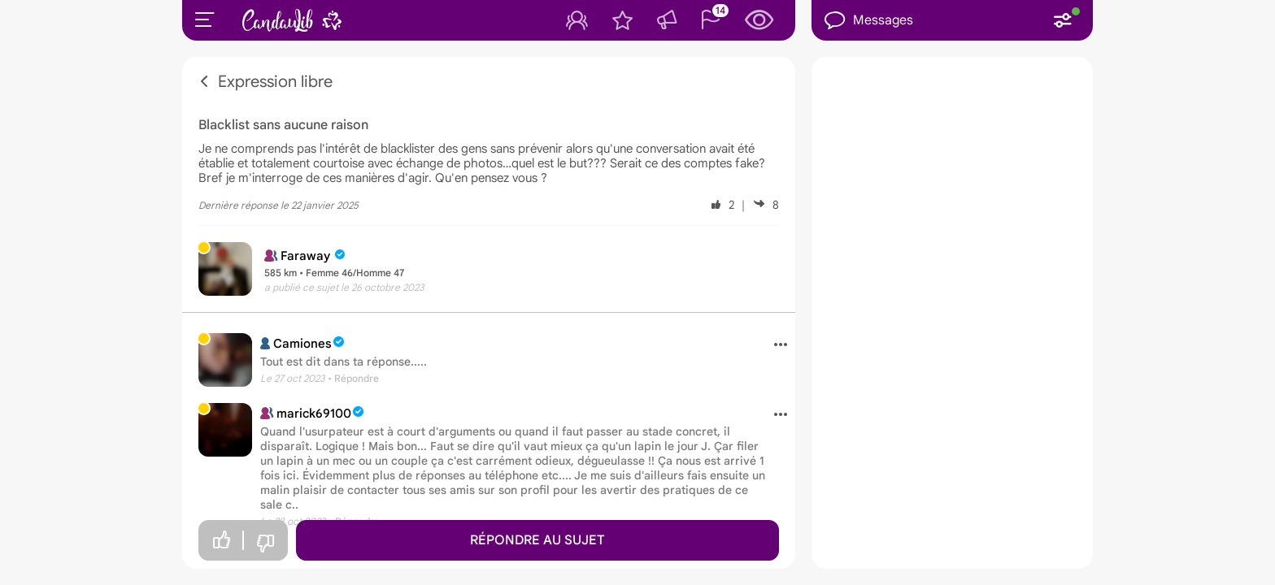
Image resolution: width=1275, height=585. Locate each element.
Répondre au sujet (537, 540)
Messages (869, 21)
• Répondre (353, 378)
